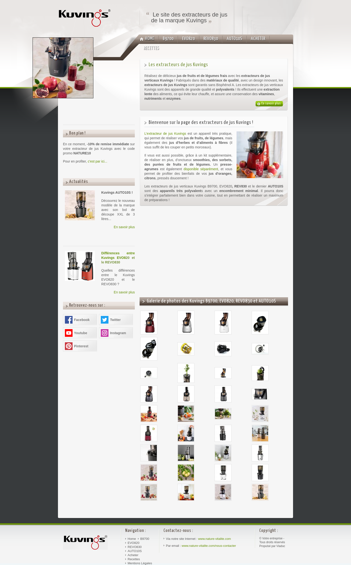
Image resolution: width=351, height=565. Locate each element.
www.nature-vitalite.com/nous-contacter (209, 546)
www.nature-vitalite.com (214, 539)
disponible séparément (201, 169)
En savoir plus (124, 227)
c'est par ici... (97, 161)
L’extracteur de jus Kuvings (165, 133)
